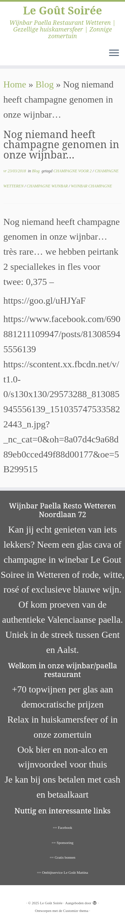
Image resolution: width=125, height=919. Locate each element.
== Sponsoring (62, 843)
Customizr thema (75, 911)
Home (14, 84)
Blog (44, 84)
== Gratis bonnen (62, 857)
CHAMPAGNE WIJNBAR (48, 186)
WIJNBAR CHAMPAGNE (91, 186)
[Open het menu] (114, 53)
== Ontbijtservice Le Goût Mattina (62, 872)
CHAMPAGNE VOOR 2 (73, 171)
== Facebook (62, 827)
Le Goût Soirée (62, 10)
